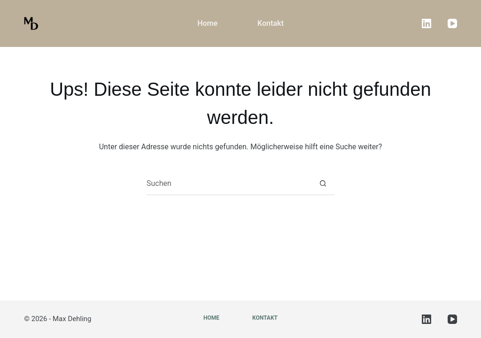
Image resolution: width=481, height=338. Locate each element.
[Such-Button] (322, 183)
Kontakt (270, 23)
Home (207, 23)
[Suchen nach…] (229, 183)
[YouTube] (452, 23)
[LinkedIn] (426, 23)
